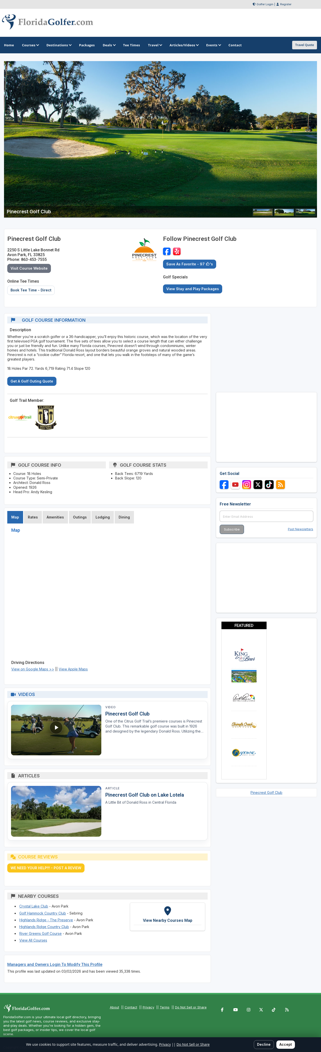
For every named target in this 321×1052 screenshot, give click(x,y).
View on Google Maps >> (32, 669)
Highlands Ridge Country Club (44, 927)
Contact (131, 1007)
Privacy (148, 1007)
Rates (33, 517)
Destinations (58, 45)
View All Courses (33, 940)
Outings (80, 517)
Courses (30, 45)
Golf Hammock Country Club (42, 913)
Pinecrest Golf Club (127, 714)
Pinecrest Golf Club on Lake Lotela (144, 795)
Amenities (55, 517)
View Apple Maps (73, 669)
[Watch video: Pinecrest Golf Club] (56, 730)
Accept (285, 1044)
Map (15, 517)
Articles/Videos (184, 45)
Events (213, 45)
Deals (109, 45)
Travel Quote (304, 45)
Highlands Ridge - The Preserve (46, 920)
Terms (165, 1007)
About (114, 1007)
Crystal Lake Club (33, 906)
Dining (124, 517)
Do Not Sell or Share (191, 1007)
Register (285, 4)
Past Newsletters (300, 529)
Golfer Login (265, 4)
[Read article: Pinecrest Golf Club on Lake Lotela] (56, 811)
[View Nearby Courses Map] (167, 917)
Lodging (103, 517)
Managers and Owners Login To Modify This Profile (54, 964)
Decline (264, 1044)
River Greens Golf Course (40, 933)
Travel (155, 45)
